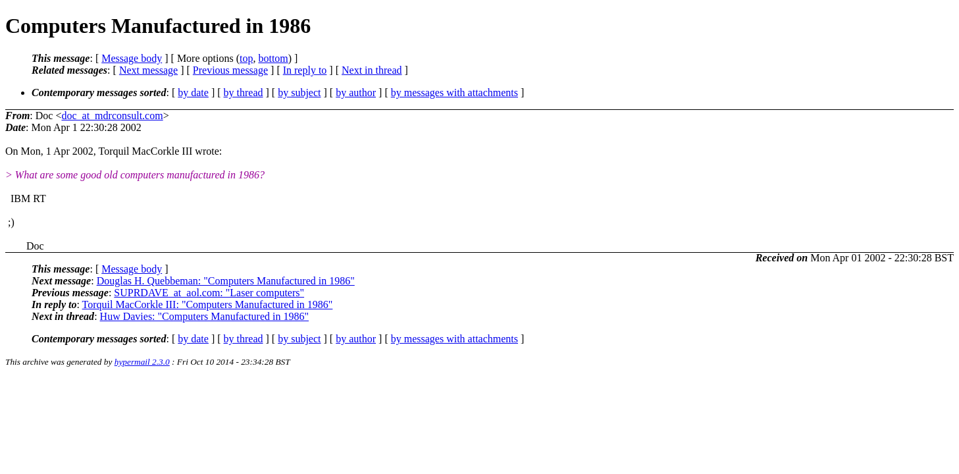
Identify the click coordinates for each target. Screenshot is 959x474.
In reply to (305, 70)
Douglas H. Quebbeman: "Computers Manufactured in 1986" (226, 280)
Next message (148, 70)
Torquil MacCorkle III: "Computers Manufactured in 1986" (207, 304)
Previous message (230, 70)
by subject (299, 92)
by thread (243, 92)
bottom (273, 58)
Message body (131, 58)
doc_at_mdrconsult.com (112, 115)
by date (193, 92)
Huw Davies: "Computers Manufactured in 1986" (204, 316)
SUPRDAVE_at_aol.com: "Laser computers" (209, 292)
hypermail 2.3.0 (142, 362)
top (246, 58)
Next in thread (372, 70)
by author (356, 92)
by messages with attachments (454, 92)
